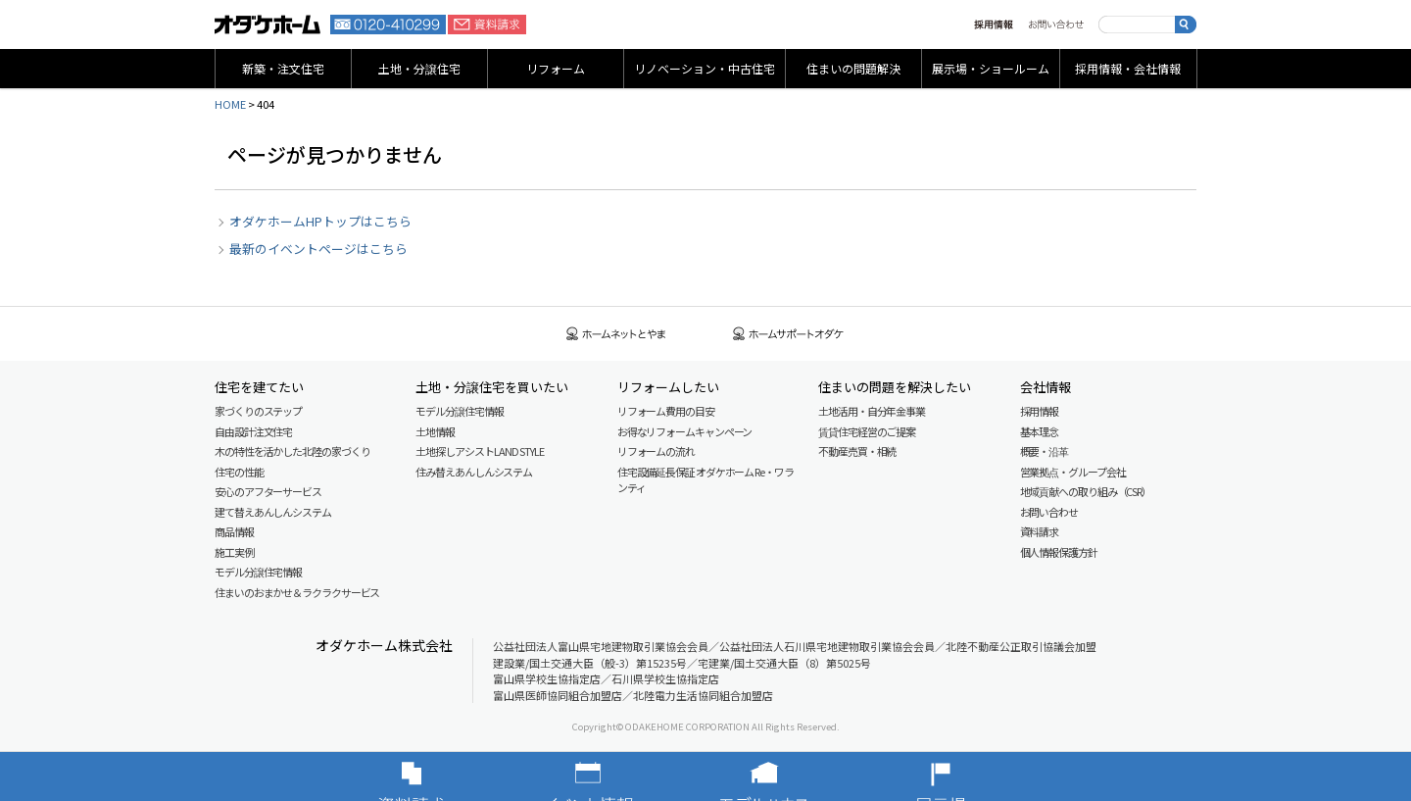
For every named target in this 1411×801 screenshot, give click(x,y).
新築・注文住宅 (283, 68)
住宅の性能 (239, 471)
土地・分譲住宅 (419, 68)
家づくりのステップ (258, 411)
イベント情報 (617, 776)
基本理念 (1039, 431)
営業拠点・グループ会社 (1073, 471)
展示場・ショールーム (990, 68)
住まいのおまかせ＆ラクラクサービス (297, 592)
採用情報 (993, 24)
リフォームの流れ (656, 451)
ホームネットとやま (616, 334)
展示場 (970, 776)
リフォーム (555, 68)
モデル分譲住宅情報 (258, 571)
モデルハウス (794, 776)
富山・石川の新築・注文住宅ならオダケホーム (267, 24)
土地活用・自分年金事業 (871, 411)
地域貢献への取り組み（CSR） (1086, 491)
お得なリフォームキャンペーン (685, 431)
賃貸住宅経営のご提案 (866, 431)
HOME (230, 104)
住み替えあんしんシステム (473, 471)
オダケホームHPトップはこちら (320, 221)
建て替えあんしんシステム (273, 512)
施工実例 (234, 552)
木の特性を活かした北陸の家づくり (292, 451)
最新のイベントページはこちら (318, 248)
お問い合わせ (1056, 24)
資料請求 (487, 24)
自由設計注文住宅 (253, 431)
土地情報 (435, 431)
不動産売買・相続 (857, 451)
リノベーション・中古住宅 (704, 68)
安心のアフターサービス (268, 491)
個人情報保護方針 (1058, 552)
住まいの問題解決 (853, 68)
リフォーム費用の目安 (665, 411)
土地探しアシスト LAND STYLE (479, 451)
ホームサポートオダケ (789, 334)
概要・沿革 (1044, 451)
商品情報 (234, 531)
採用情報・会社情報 (1128, 68)
